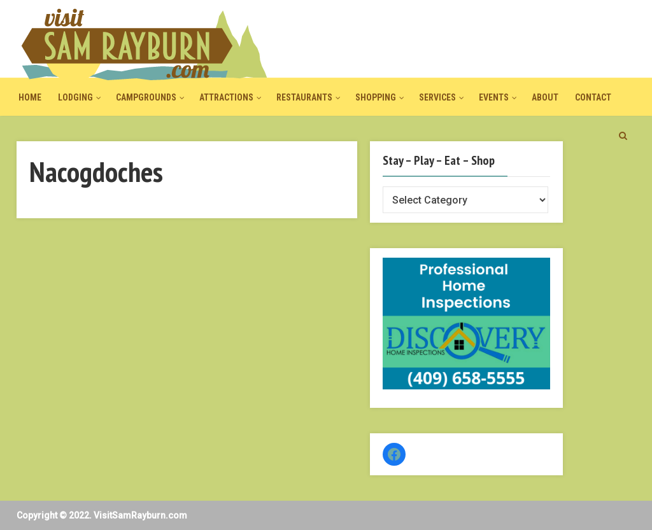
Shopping (375, 97)
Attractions (226, 97)
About (545, 97)
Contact (593, 97)
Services (437, 97)
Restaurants (304, 97)
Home (29, 97)
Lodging (75, 97)
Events (494, 97)
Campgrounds (146, 97)
